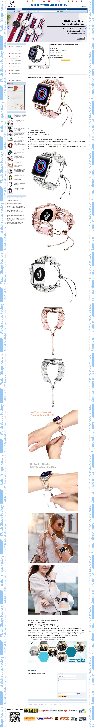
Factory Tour (41, 704)
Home (11, 9)
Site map (50, 704)
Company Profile (27, 9)
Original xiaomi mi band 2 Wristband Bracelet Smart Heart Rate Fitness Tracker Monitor (19, 151)
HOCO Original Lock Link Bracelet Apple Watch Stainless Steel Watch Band (19, 121)
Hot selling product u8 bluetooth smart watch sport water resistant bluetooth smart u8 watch (19, 129)
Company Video (38, 9)
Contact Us (48, 9)
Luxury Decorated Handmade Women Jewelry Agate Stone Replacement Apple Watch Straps (19, 171)
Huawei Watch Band (16, 60)
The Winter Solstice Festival (12, 200)
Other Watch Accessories (17, 77)
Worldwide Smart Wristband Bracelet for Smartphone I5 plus (19, 134)
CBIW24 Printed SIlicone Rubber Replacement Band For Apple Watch (19, 189)
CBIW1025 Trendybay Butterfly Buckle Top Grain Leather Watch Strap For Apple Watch (19, 164)
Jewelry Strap (33, 670)
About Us (30, 704)
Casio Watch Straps (15, 73)
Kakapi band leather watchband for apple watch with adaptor (19, 157)
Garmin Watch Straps (16, 66)
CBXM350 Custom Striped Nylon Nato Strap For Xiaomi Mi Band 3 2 (19, 183)
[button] (86, 27)
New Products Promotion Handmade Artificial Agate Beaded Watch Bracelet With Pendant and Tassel (16, 219)
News (72, 9)
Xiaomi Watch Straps (16, 53)
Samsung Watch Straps (16, 56)
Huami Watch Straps (16, 63)
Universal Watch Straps (16, 46)
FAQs (66, 9)
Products (18, 9)
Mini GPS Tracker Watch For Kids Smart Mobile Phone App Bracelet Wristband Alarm (20, 115)
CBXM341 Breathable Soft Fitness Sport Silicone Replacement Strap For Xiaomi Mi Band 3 (19, 177)
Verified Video (84, 6)
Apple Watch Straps (15, 50)
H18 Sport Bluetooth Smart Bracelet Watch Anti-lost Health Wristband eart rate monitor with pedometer (19, 139)
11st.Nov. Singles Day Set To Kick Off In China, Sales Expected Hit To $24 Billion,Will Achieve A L (16, 213)
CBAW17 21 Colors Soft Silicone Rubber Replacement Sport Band (20, 144)
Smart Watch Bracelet (16, 80)
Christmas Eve (10, 202)
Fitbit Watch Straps (15, 70)
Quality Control (58, 9)
